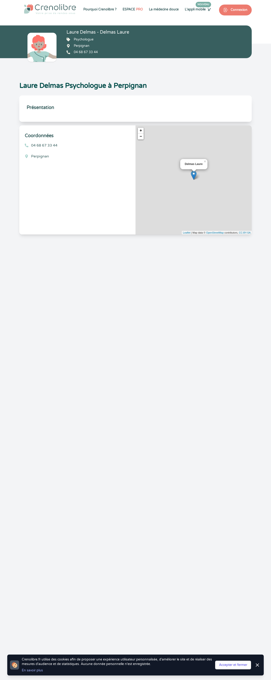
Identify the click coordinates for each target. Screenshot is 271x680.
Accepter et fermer (233, 665)
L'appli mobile (198, 9)
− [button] (141, 136)
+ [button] (141, 130)
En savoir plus (32, 670)
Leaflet (186, 232)
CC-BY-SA (245, 232)
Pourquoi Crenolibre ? (99, 9)
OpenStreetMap (215, 232)
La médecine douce (164, 9)
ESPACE (133, 9)
